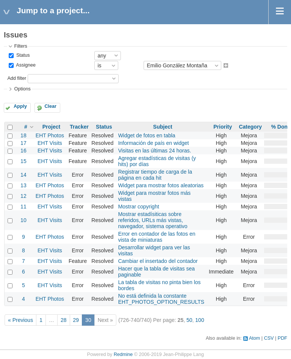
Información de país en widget (153, 143)
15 (23, 161)
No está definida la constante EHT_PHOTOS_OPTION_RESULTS (161, 299)
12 (23, 196)
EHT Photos (50, 135)
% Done (280, 127)
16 (23, 151)
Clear (50, 106)
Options (22, 89)
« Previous (20, 320)
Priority (222, 127)
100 (199, 320)
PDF (282, 338)
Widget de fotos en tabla (146, 135)
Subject (162, 127)
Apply (20, 106)
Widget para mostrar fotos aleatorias (161, 185)
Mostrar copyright (138, 207)
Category (250, 127)
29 (76, 320)
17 (23, 143)
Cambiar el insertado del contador (158, 261)
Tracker (79, 127)
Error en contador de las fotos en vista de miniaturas (157, 237)
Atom (254, 338)
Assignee (25, 65)
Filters (20, 46)
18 (23, 135)
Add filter (16, 78)
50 (189, 320)
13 (23, 185)
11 (23, 207)
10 (23, 220)
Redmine (123, 354)
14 (23, 175)
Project (51, 127)
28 (64, 320)
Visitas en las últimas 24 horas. (154, 151)
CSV (269, 338)
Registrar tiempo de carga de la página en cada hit (155, 175)
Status (22, 55)
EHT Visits (50, 143)
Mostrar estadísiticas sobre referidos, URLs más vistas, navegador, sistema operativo (153, 220)
